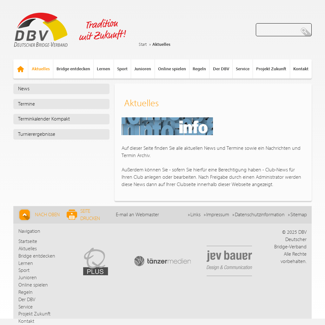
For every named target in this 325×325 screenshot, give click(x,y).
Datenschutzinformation (260, 215)
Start (143, 44)
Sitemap (298, 215)
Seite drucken (83, 214)
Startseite (27, 241)
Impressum (217, 215)
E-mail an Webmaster (137, 215)
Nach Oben (38, 215)
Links (195, 215)
